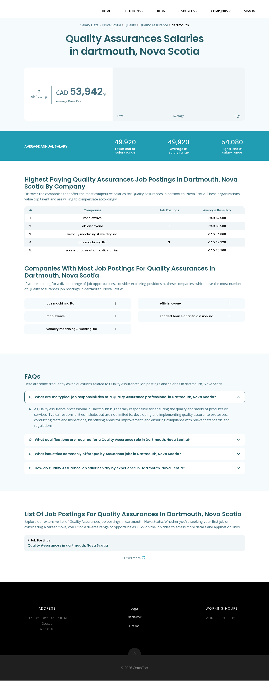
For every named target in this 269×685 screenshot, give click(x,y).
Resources (188, 10)
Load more (134, 559)
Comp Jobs (222, 10)
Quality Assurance (153, 26)
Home (106, 10)
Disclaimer (134, 619)
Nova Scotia (111, 26)
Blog (161, 10)
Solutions (134, 10)
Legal (135, 611)
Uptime (134, 628)
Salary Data (89, 26)
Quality (130, 26)
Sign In (250, 10)
